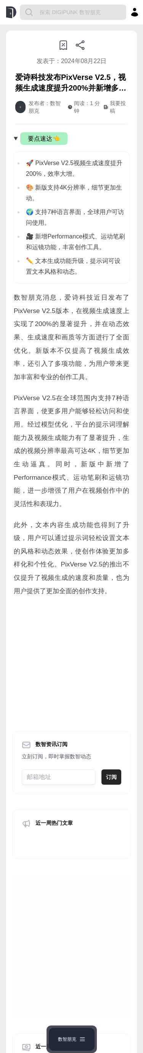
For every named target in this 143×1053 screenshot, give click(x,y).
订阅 (111, 711)
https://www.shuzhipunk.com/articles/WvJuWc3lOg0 (73, 757)
